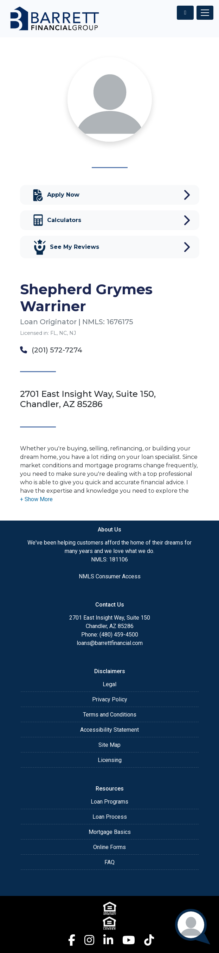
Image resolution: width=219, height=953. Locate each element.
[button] (36, 499)
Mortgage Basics (110, 832)
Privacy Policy (109, 699)
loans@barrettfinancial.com (110, 643)
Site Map (109, 745)
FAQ (109, 862)
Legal (109, 684)
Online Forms (109, 847)
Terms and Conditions (109, 714)
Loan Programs (109, 801)
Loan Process (109, 816)
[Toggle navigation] (205, 13)
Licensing (110, 760)
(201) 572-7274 (51, 350)
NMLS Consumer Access (110, 576)
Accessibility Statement (109, 729)
